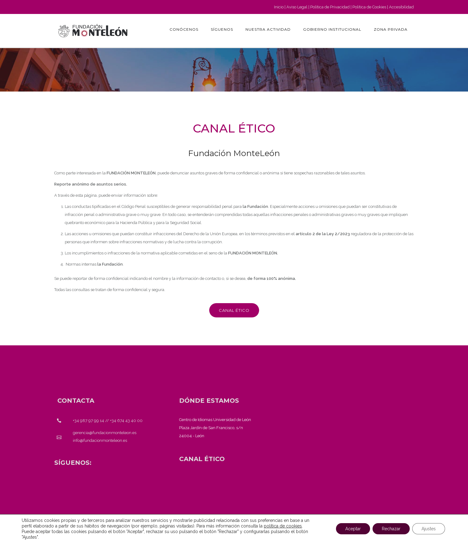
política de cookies (283, 525)
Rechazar (391, 528)
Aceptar (353, 528)
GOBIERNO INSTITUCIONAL (332, 29)
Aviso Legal (296, 7)
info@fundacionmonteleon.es (100, 440)
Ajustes (429, 528)
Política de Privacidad (330, 7)
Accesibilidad (401, 7)
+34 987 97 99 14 (88, 420)
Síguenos (222, 29)
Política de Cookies (369, 7)
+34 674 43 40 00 (126, 420)
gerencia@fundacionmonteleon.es (104, 432)
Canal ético (234, 310)
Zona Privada (391, 29)
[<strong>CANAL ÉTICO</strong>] (202, 459)
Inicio (279, 7)
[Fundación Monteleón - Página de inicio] (93, 31)
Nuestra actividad (268, 29)
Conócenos (184, 29)
